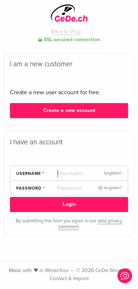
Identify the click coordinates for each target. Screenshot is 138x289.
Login (69, 204)
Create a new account (69, 110)
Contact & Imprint (69, 278)
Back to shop (66, 31)
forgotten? (113, 173)
